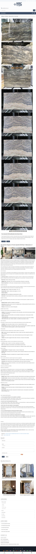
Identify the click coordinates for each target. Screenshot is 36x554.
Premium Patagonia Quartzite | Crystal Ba (27, 495)
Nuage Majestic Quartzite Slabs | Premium (9, 478)
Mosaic (3, 510)
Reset (7, 456)
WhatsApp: (3, 440)
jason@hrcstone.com (5, 8)
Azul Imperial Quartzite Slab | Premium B (27, 478)
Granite (3, 505)
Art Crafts (3, 514)
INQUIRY (3, 241)
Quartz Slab (3, 508)
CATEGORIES (3, 13)
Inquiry (22, 553)
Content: (3, 447)
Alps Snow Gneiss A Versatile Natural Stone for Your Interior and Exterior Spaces (17, 433)
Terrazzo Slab (4, 507)
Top (31, 553)
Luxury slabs (16, 16)
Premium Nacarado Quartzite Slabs (9, 495)
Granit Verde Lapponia (4, 529)
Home (3, 16)
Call (13, 553)
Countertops (3, 515)
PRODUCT (6, 16)
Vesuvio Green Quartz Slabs (5, 531)
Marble (3, 504)
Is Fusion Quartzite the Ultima (5, 523)
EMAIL (8, 241)
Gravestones (3, 517)
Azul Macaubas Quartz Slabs (5, 525)
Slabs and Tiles (11, 16)
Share (4, 553)
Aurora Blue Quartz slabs (5, 527)
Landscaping (3, 512)
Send (3, 456)
